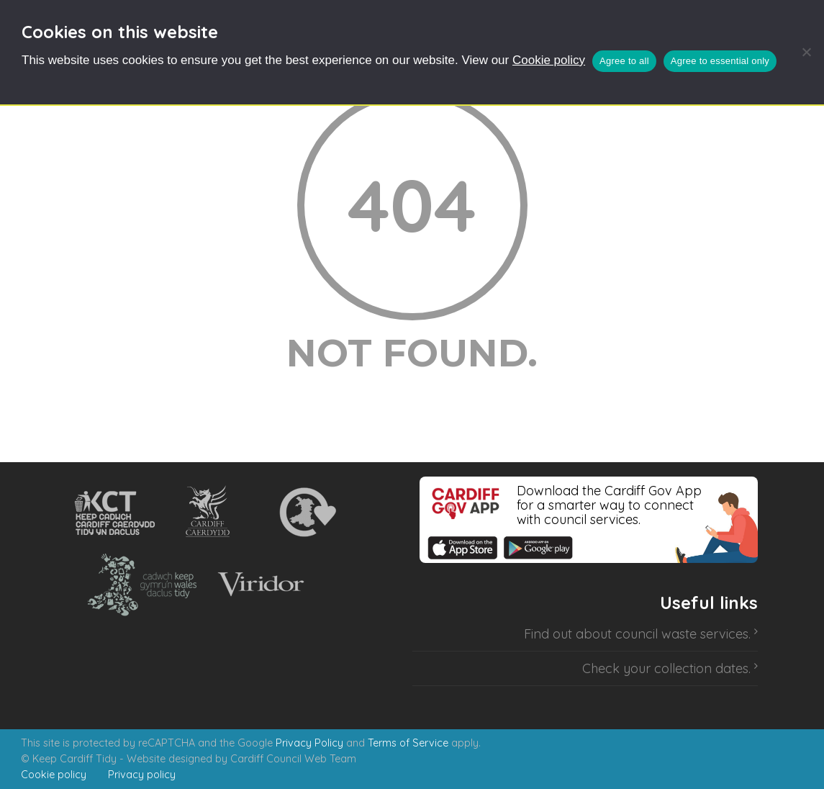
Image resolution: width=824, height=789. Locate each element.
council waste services (681, 634)
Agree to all (624, 60)
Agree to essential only (720, 60)
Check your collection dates (665, 668)
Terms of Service (408, 742)
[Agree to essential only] (806, 52)
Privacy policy (142, 774)
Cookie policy (548, 60)
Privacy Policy (309, 742)
